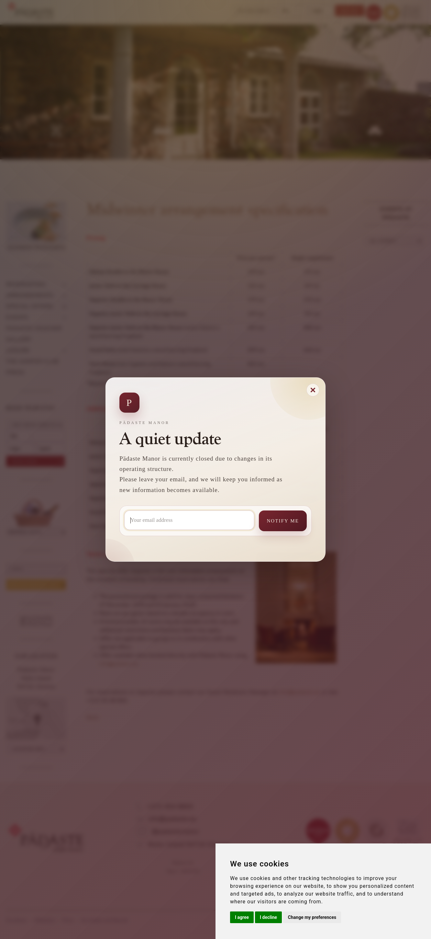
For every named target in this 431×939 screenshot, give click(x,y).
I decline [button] (268, 917)
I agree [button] (242, 917)
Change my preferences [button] (312, 917)
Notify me (283, 520)
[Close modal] (312, 390)
